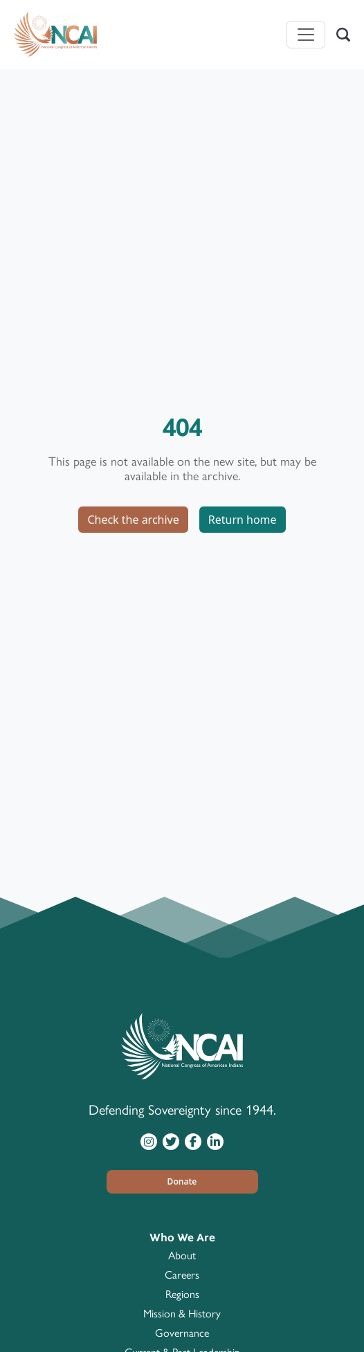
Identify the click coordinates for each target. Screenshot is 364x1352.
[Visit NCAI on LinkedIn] (215, 1141)
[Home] (55, 34)
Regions (182, 1294)
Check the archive (133, 519)
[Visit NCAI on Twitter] (171, 1141)
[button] (182, 1182)
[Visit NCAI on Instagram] (148, 1141)
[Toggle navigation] (305, 34)
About (182, 1255)
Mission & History (182, 1313)
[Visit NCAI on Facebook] (193, 1141)
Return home (242, 519)
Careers (182, 1274)
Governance (182, 1333)
